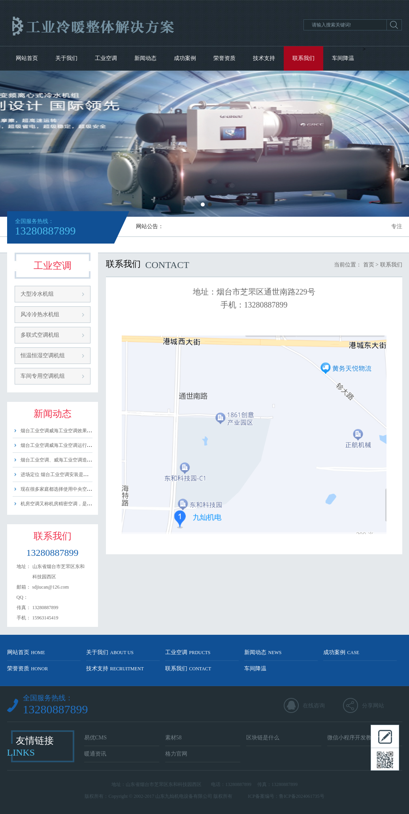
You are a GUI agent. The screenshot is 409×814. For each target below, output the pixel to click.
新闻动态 (145, 58)
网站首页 (27, 58)
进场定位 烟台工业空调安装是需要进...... (63, 474)
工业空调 (106, 58)
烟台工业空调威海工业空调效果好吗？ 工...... (67, 430)
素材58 (173, 738)
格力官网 (176, 754)
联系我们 (303, 58)
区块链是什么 (262, 738)
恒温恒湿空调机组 (43, 355)
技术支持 (264, 58)
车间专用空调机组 (43, 376)
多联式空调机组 (40, 335)
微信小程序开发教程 (352, 738)
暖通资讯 (95, 754)
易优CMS (95, 738)
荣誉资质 (224, 58)
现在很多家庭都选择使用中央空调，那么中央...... (72, 489)
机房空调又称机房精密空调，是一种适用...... (67, 503)
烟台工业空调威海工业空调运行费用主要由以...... (72, 445)
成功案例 (185, 58)
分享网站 (373, 706)
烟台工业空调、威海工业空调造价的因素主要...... (72, 460)
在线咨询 (314, 706)
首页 (368, 265)
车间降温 (343, 58)
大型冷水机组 (37, 294)
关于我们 (66, 58)
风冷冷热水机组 (40, 314)
